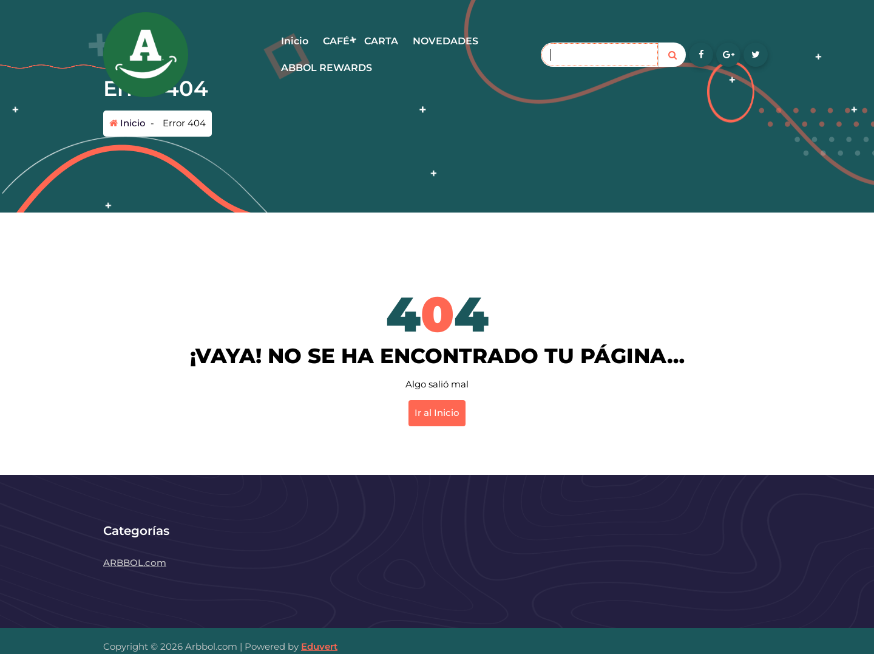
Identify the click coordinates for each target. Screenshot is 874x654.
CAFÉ (336, 41)
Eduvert (319, 646)
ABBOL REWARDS (326, 67)
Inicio (294, 41)
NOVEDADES (445, 41)
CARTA (381, 41)
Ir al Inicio (437, 412)
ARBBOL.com (134, 562)
